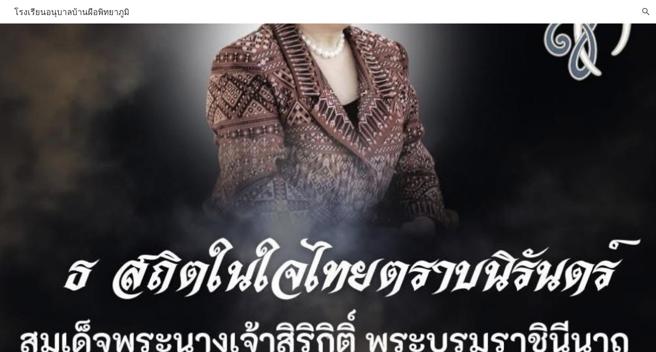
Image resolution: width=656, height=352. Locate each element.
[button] (646, 12)
